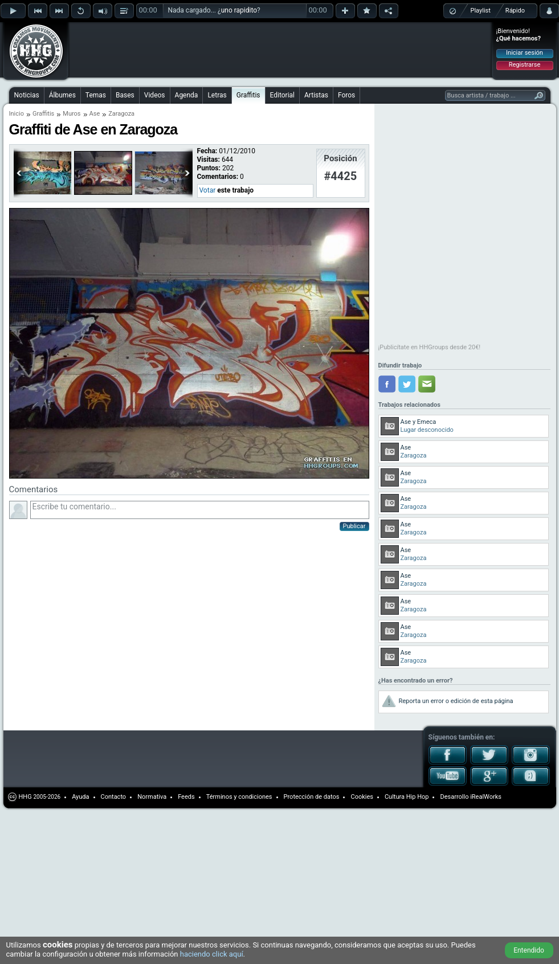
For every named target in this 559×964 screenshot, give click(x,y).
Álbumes (62, 95)
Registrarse (524, 64)
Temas (95, 95)
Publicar (354, 526)
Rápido (515, 10)
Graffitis (248, 95)
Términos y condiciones (239, 796)
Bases (125, 95)
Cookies (361, 796)
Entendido (528, 950)
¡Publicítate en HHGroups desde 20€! (429, 347)
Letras (216, 95)
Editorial (282, 95)
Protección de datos (312, 796)
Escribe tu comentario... (199, 510)
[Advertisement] (152, 41)
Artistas (316, 95)
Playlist (481, 10)
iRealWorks (485, 796)
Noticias (26, 95)
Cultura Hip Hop (407, 796)
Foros (346, 95)
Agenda (186, 95)
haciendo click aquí (211, 954)
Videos (154, 95)
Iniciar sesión (524, 52)
